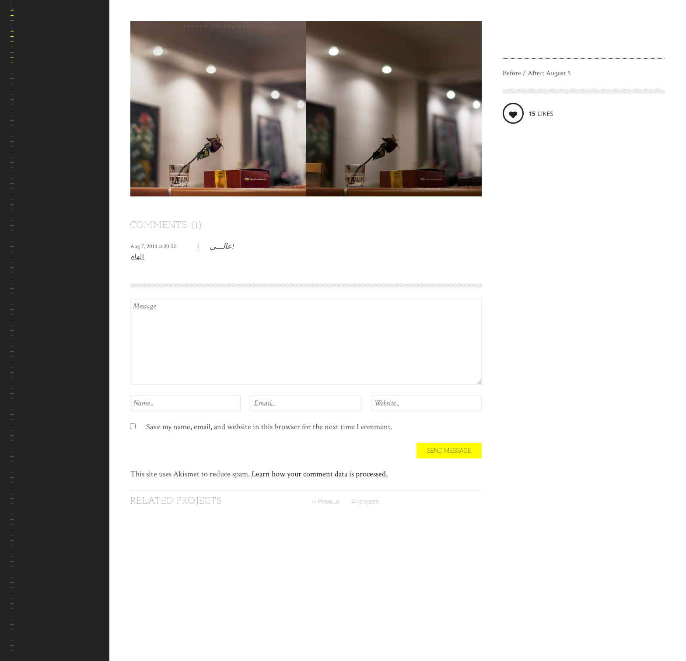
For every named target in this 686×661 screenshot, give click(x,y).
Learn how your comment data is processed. (320, 474)
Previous (325, 501)
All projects (365, 501)
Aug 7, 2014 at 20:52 (153, 246)
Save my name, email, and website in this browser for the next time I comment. (269, 427)
